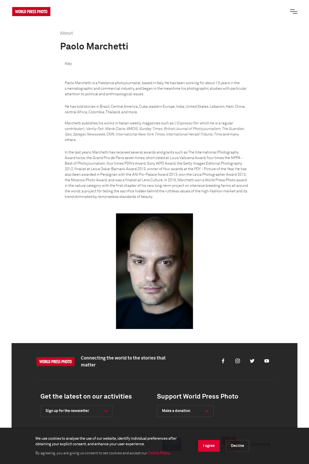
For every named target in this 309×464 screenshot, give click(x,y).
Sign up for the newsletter (67, 411)
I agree (209, 446)
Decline (237, 446)
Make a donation (176, 411)
